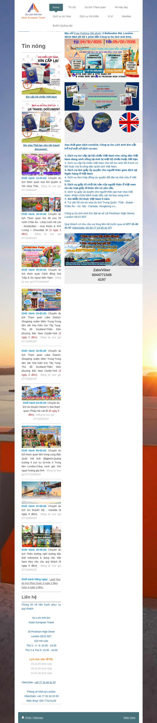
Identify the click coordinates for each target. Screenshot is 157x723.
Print (27, 717)
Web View (129, 717)
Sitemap (38, 717)
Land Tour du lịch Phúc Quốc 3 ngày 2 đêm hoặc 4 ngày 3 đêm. (41, 583)
